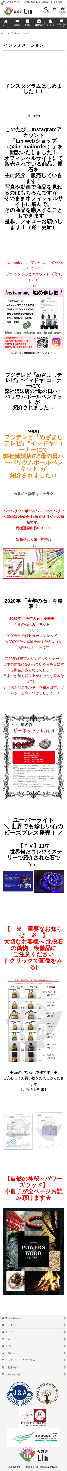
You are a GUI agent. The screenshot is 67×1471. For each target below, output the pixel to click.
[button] (45, 9)
